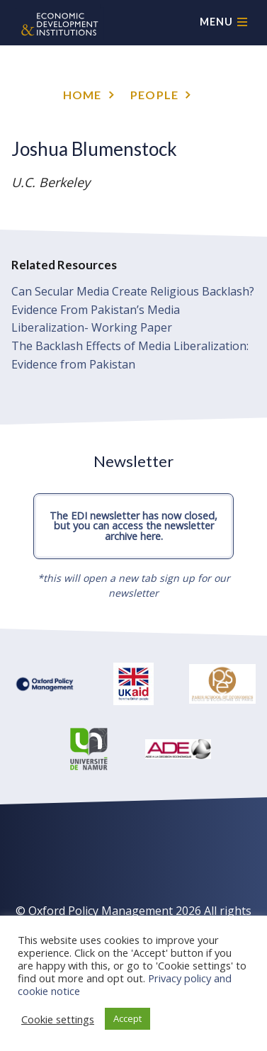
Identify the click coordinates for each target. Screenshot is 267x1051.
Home (82, 94)
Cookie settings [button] (57, 1019)
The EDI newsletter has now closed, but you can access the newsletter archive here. (133, 526)
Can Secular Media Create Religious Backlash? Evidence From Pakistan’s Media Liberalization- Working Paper (132, 309)
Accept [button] (127, 1018)
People (154, 94)
